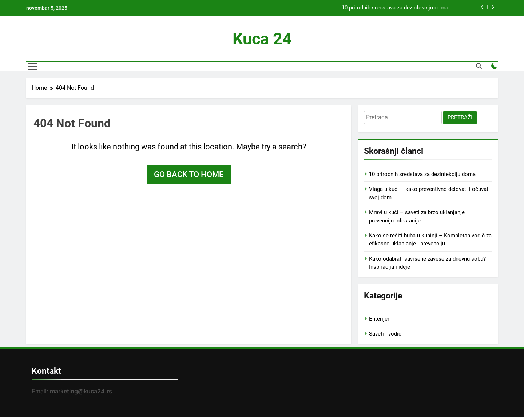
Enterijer (379, 319)
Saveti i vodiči (386, 333)
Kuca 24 (262, 38)
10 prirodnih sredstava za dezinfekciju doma (395, 8)
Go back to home (188, 174)
